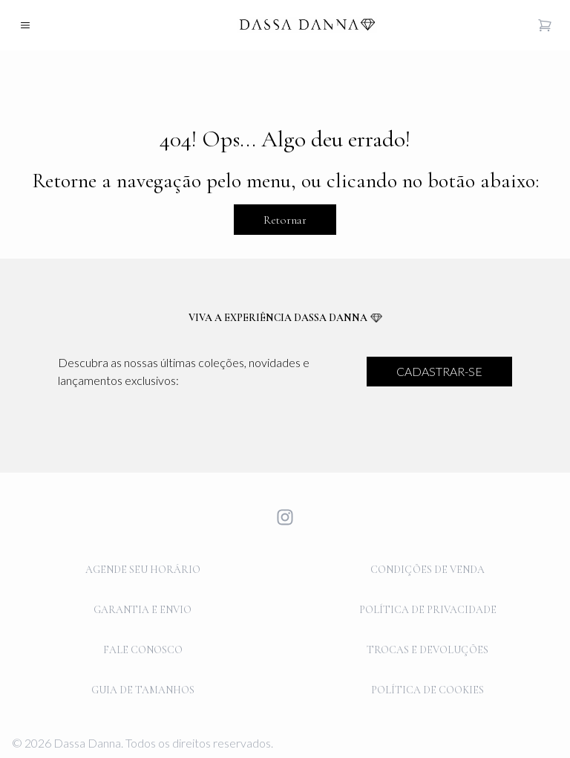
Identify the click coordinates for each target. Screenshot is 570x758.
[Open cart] (544, 25)
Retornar (285, 220)
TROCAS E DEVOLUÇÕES (427, 650)
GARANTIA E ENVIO (142, 609)
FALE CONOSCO (143, 650)
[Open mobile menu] (25, 25)
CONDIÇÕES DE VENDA (427, 569)
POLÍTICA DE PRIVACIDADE (428, 609)
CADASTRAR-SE (439, 371)
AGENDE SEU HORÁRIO (142, 569)
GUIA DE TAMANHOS (142, 690)
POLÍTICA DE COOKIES (427, 690)
